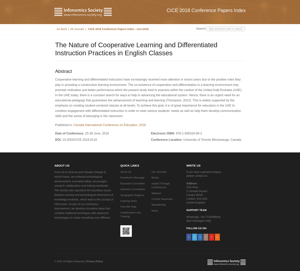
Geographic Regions (132, 195)
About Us (125, 171)
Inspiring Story (128, 200)
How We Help (128, 206)
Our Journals (159, 171)
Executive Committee (132, 183)
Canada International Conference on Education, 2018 (109, 125)
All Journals (77, 29)
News (155, 210)
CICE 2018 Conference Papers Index (206, 10)
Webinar (156, 193)
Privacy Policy (94, 261)
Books (155, 177)
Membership (159, 204)
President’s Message (132, 177)
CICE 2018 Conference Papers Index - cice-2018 (118, 29)
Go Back (62, 29)
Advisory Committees (132, 189)
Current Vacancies (162, 199)
